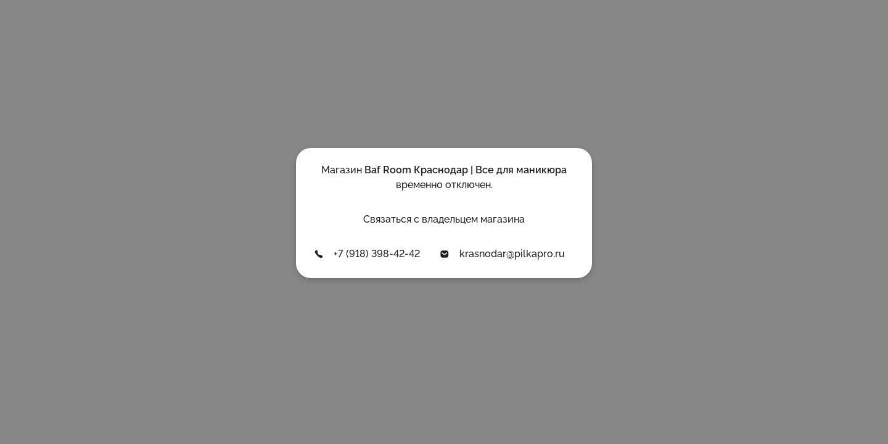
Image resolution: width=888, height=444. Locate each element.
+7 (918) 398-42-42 (367, 254)
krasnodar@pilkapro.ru (502, 254)
